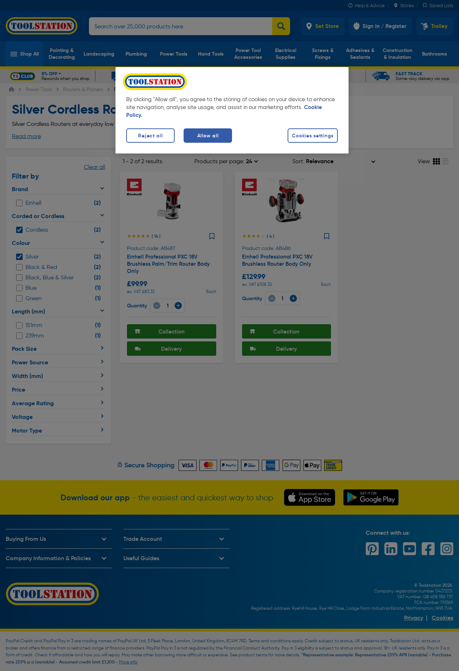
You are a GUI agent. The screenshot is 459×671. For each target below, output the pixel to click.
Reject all (150, 135)
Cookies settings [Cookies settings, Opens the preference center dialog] (312, 135)
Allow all (207, 135)
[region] (232, 110)
